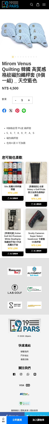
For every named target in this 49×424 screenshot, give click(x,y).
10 (36, 57)
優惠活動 (24, 359)
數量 (4, 99)
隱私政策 (24, 410)
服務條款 (15, 410)
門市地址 (24, 355)
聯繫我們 (24, 351)
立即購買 (17, 419)
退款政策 (34, 410)
